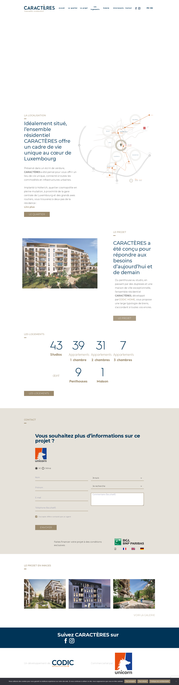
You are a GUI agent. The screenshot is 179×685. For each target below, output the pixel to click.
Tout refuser (143, 681)
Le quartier (72, 8)
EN (151, 8)
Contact (128, 8)
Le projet (84, 8)
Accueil (62, 8)
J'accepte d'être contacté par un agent (54, 517)
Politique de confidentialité (159, 681)
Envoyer (46, 527)
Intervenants (117, 8)
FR (148, 8)
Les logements (95, 8)
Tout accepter (130, 681)
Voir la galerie (144, 615)
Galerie (106, 8)
